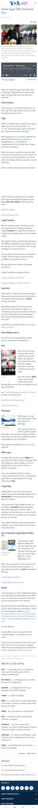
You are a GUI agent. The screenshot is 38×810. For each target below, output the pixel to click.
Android (28, 325)
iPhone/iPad (27, 445)
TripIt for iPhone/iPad (9, 215)
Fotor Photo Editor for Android (13, 400)
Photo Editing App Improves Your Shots (20, 392)
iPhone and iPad (7, 327)
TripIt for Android (8, 210)
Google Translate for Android (12, 278)
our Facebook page (24, 650)
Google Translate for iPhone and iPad (15, 283)
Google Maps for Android (11, 577)
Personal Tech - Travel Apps (14, 66)
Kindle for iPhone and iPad (19, 614)
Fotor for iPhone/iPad (9, 406)
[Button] (33, 22)
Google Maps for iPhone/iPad (12, 582)
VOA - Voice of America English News (18, 68)
